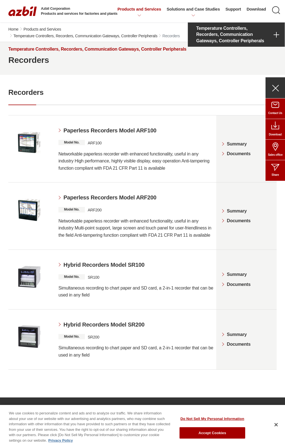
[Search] (276, 10)
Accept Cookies (212, 437)
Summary (237, 144)
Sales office (275, 154)
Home (13, 29)
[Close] (276, 429)
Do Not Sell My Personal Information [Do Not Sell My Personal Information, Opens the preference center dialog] (212, 423)
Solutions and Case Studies (193, 9)
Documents (238, 153)
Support (233, 9)
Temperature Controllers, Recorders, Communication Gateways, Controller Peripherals (85, 36)
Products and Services (139, 9)
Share (275, 174)
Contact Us (275, 113)
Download (256, 9)
